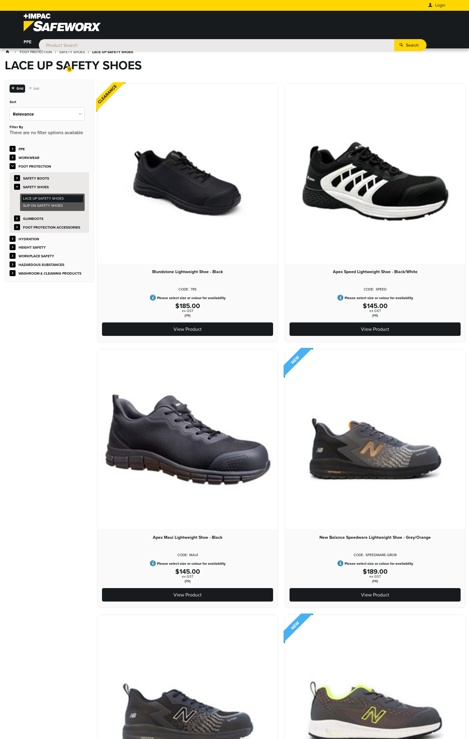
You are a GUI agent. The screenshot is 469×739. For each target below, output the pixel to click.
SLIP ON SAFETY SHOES (43, 206)
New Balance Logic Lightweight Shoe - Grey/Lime (131, 332)
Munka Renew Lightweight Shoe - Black (206, 498)
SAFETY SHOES (36, 188)
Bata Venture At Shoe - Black (131, 495)
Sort (13, 103)
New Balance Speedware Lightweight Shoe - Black (431, 166)
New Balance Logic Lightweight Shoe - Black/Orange (206, 332)
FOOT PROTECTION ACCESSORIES (51, 228)
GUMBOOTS (33, 219)
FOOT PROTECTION (93, 43)
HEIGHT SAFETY (170, 43)
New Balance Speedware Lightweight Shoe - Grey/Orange (356, 169)
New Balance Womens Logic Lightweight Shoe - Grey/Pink (281, 332)
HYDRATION (134, 43)
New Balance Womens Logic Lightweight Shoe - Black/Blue (356, 332)
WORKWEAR (52, 43)
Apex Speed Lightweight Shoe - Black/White (206, 166)
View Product (131, 226)
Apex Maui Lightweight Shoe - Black (281, 166)
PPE (27, 43)
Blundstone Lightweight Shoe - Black (131, 166)
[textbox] (226, 24)
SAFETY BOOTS (36, 179)
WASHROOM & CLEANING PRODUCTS (345, 43)
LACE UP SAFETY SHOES (43, 199)
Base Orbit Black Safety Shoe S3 (431, 332)
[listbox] (47, 115)
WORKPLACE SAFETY (216, 43)
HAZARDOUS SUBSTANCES (272, 43)
